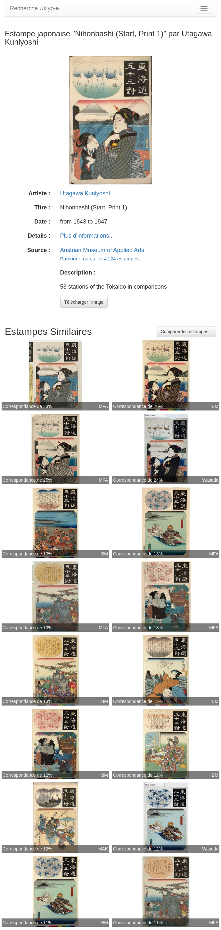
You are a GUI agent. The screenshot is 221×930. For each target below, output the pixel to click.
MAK (103, 848)
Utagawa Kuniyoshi (85, 193)
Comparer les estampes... (186, 331)
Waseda (210, 480)
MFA (103, 406)
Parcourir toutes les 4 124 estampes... (101, 258)
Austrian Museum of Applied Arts (102, 250)
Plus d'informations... (87, 235)
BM (215, 406)
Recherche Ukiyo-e (34, 8)
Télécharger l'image (84, 302)
